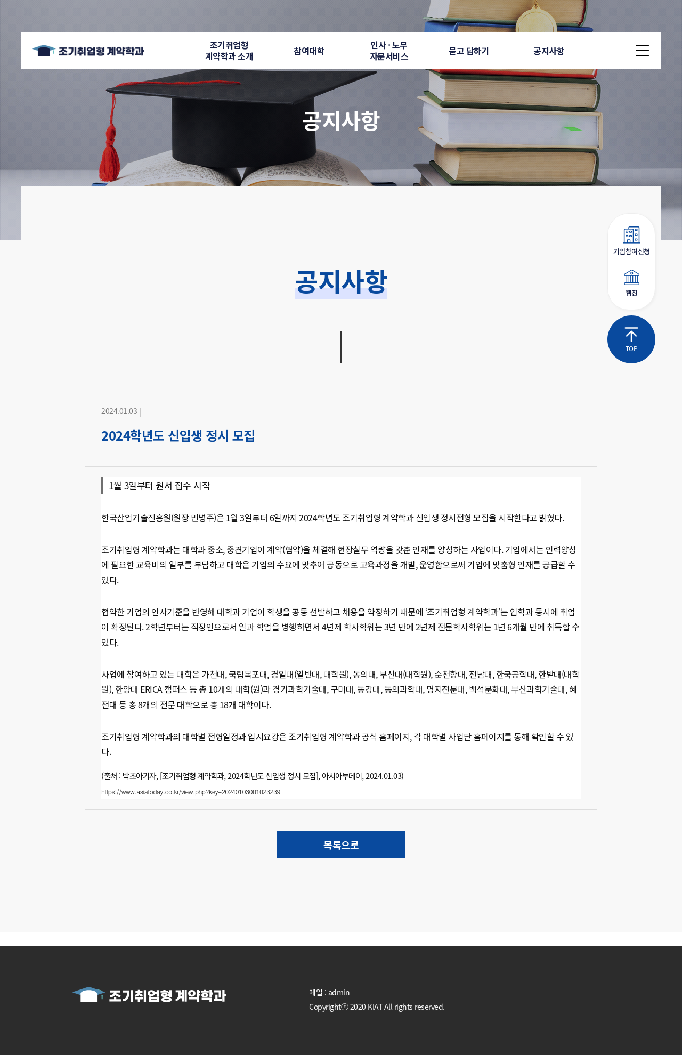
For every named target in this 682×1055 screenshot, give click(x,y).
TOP (631, 340)
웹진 (631, 284)
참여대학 (309, 50)
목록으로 (341, 844)
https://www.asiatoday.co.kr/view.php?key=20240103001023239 (190, 791)
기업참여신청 (631, 241)
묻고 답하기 (469, 50)
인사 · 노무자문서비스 (389, 50)
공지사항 (548, 50)
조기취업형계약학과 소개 (229, 50)
